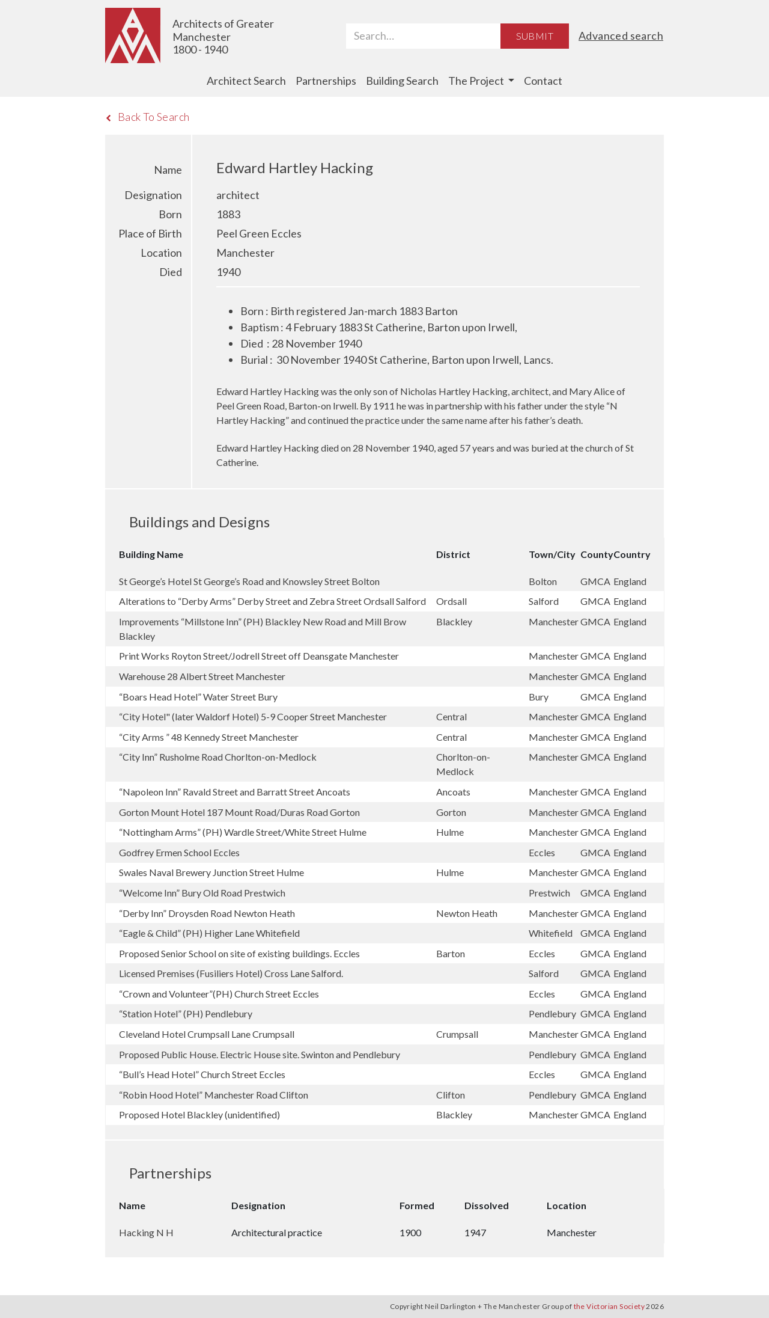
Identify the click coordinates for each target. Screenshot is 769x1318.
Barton (451, 953)
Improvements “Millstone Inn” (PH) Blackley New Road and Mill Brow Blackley (262, 629)
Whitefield (551, 933)
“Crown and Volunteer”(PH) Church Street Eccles (219, 993)
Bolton (544, 581)
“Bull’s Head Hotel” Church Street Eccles (202, 1074)
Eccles (543, 852)
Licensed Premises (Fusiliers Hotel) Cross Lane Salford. (231, 973)
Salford (545, 601)
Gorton (452, 812)
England (629, 581)
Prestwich (550, 892)
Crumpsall (458, 1034)
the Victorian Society (609, 1306)
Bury (539, 696)
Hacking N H (146, 1232)
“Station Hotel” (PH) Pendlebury (185, 1013)
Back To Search (147, 116)
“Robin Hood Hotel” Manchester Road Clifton (213, 1094)
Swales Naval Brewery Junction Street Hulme (211, 872)
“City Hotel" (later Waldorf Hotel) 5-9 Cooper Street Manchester (253, 716)
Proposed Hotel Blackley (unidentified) (199, 1114)
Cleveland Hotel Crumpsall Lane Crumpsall (206, 1034)
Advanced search (621, 35)
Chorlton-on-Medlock (463, 764)
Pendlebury (553, 1013)
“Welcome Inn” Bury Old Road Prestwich (202, 892)
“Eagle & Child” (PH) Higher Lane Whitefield (209, 933)
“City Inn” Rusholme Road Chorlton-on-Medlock (218, 756)
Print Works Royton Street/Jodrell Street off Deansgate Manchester (259, 655)
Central (452, 716)
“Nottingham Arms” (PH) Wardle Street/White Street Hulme (242, 832)
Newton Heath (467, 913)
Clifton (451, 1094)
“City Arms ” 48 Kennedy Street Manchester (209, 737)
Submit (534, 35)
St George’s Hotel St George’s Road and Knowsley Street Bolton (249, 581)
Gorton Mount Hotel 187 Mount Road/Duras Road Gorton (239, 812)
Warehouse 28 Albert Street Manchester (202, 676)
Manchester (554, 621)
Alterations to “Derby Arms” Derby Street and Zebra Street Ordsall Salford (272, 601)
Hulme (451, 832)
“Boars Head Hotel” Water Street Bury (198, 696)
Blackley (455, 621)
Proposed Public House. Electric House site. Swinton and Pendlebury (259, 1054)
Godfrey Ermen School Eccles (179, 852)
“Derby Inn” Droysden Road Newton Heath (207, 913)
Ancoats (454, 791)
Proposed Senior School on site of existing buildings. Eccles (239, 953)
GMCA (596, 581)
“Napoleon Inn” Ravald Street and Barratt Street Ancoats (234, 791)
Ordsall (452, 601)
